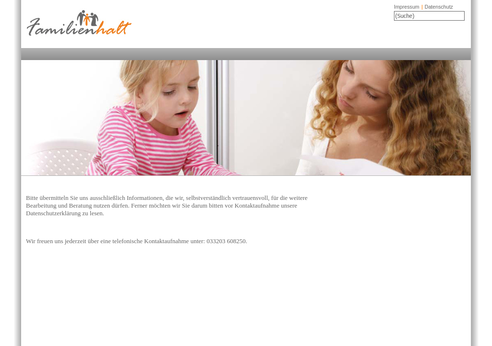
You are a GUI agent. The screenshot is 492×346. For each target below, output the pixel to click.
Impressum (406, 7)
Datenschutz (439, 7)
